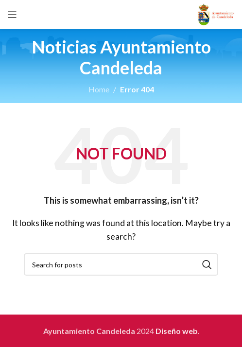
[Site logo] (216, 13)
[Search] (121, 264)
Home (98, 89)
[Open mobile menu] (12, 14)
